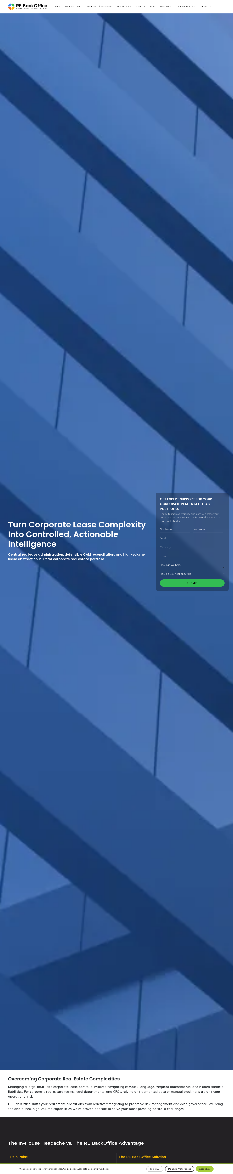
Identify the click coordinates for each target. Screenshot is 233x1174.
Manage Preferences (179, 1169)
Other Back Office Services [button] (98, 6)
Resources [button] (165, 6)
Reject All (155, 1169)
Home (57, 6)
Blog (152, 6)
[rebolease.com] (27, 6)
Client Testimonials (185, 6)
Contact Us (205, 6)
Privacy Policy (102, 1169)
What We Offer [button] (72, 6)
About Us (140, 6)
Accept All (204, 1169)
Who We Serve (124, 6)
